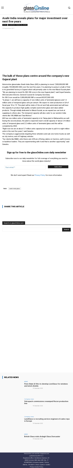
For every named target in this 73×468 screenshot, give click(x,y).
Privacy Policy (40, 175)
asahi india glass (14, 188)
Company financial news (18, 25)
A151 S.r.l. (41, 456)
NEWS (4, 25)
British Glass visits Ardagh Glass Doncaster (42, 436)
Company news (29, 399)
